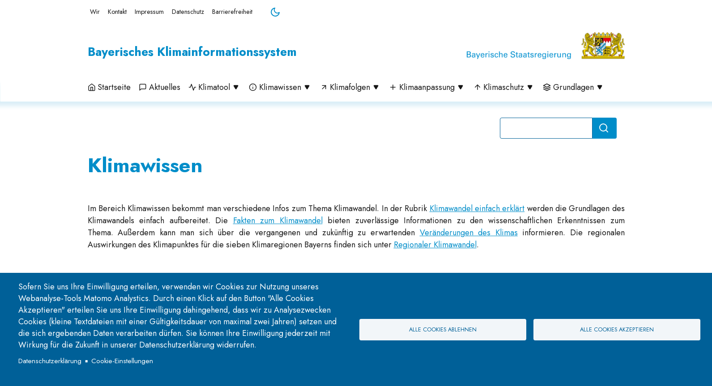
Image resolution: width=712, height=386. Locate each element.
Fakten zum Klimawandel (278, 220)
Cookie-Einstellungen (122, 361)
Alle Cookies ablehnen (443, 330)
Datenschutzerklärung (49, 361)
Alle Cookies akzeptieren (617, 330)
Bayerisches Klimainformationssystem (192, 51)
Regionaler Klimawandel (435, 244)
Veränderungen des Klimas (469, 232)
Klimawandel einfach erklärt (477, 208)
